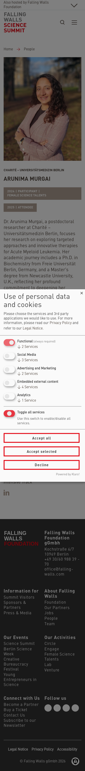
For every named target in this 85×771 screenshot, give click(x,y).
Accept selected (42, 451)
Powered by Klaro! (68, 474)
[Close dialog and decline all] (81, 292)
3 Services (27, 360)
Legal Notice (33, 328)
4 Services (27, 387)
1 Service (26, 400)
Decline (42, 464)
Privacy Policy (61, 323)
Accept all (41, 437)
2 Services (27, 347)
